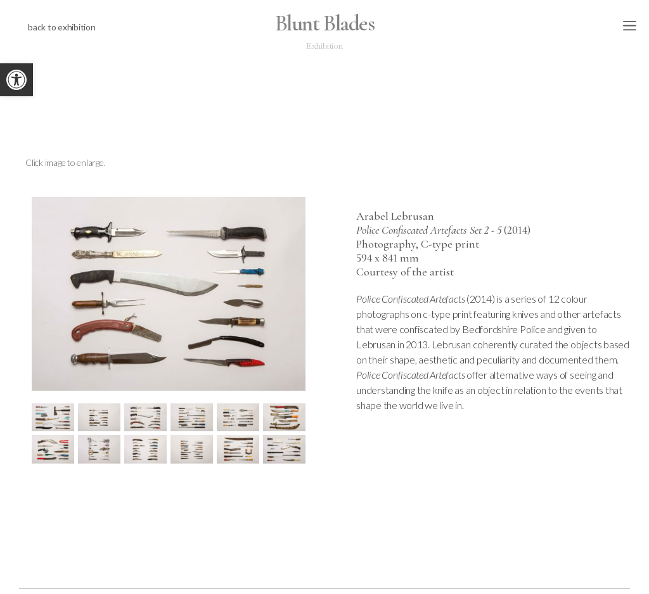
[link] (16, 79)
